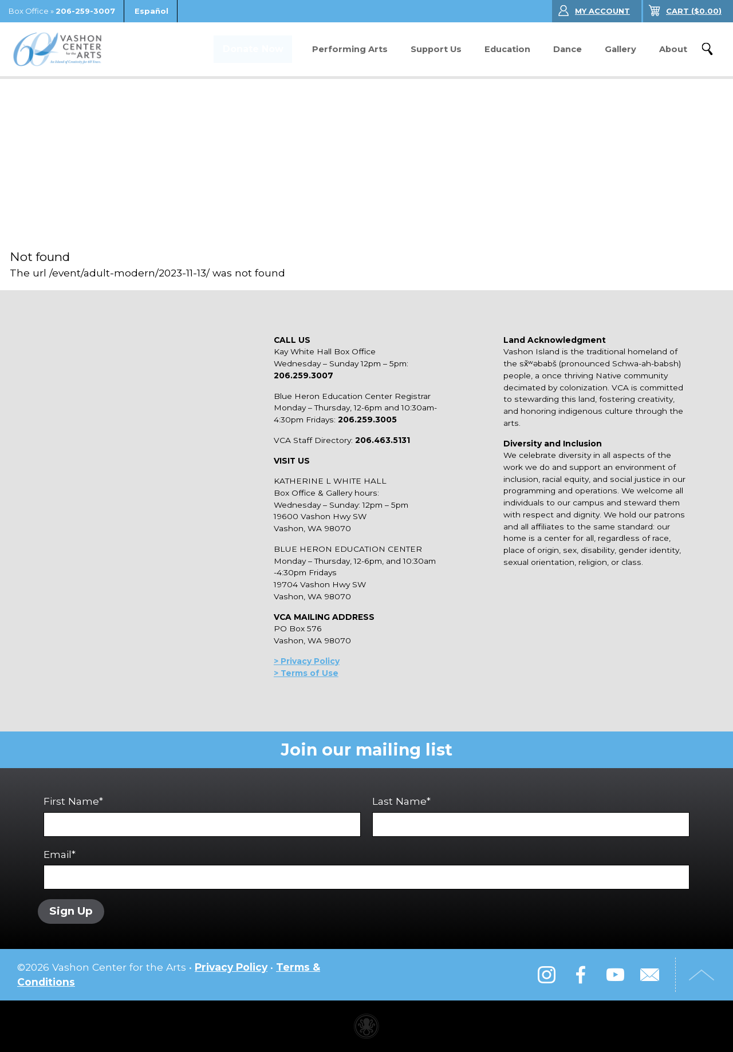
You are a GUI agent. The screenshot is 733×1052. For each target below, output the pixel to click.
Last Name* (530, 816)
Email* (366, 869)
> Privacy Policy (307, 661)
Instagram (546, 974)
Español (151, 10)
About (673, 49)
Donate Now (252, 49)
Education (507, 49)
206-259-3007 (85, 10)
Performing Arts (350, 49)
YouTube (615, 974)
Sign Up (71, 911)
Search (707, 49)
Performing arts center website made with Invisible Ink (366, 1026)
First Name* (202, 816)
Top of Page (701, 974)
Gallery (620, 49)
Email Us (649, 974)
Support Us (436, 49)
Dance (567, 49)
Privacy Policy (231, 967)
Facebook (580, 974)
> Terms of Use (306, 673)
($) (694, 10)
